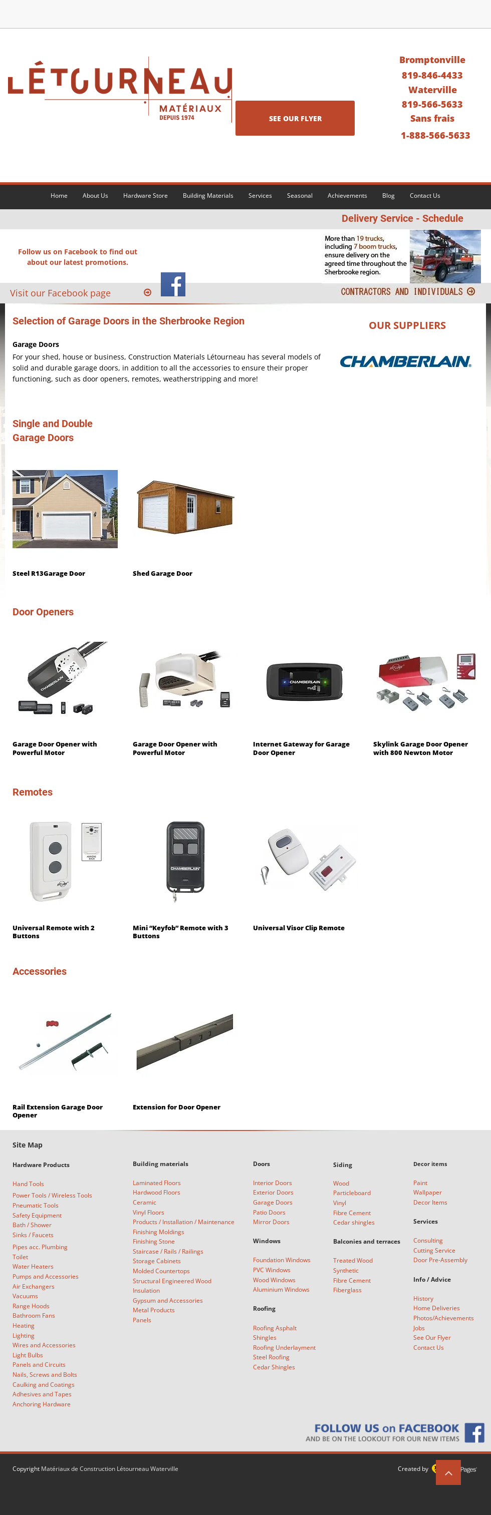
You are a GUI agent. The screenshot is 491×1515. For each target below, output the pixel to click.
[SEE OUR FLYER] (295, 118)
